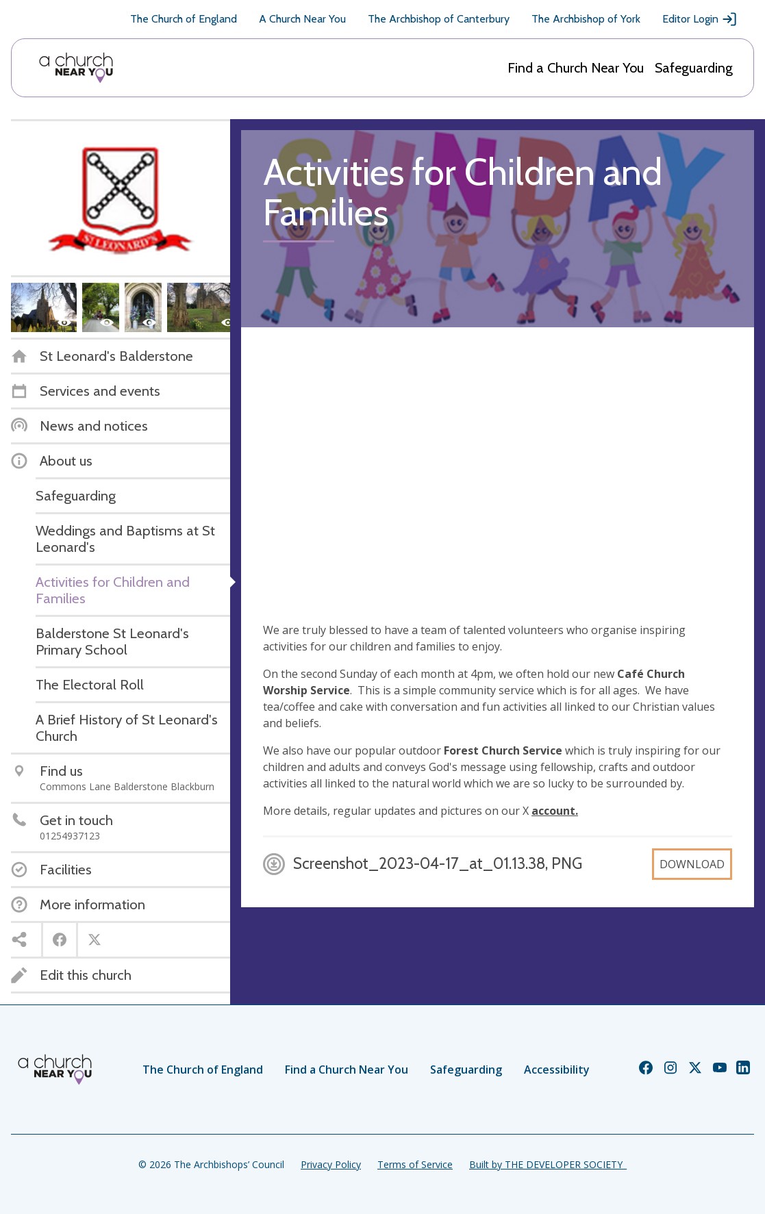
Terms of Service (415, 1164)
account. (554, 810)
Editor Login (700, 19)
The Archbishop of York (585, 18)
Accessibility (557, 1069)
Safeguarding (694, 68)
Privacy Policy (331, 1164)
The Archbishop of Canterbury (439, 18)
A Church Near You (302, 18)
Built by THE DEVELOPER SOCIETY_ (548, 1164)
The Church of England (183, 18)
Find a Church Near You (575, 68)
